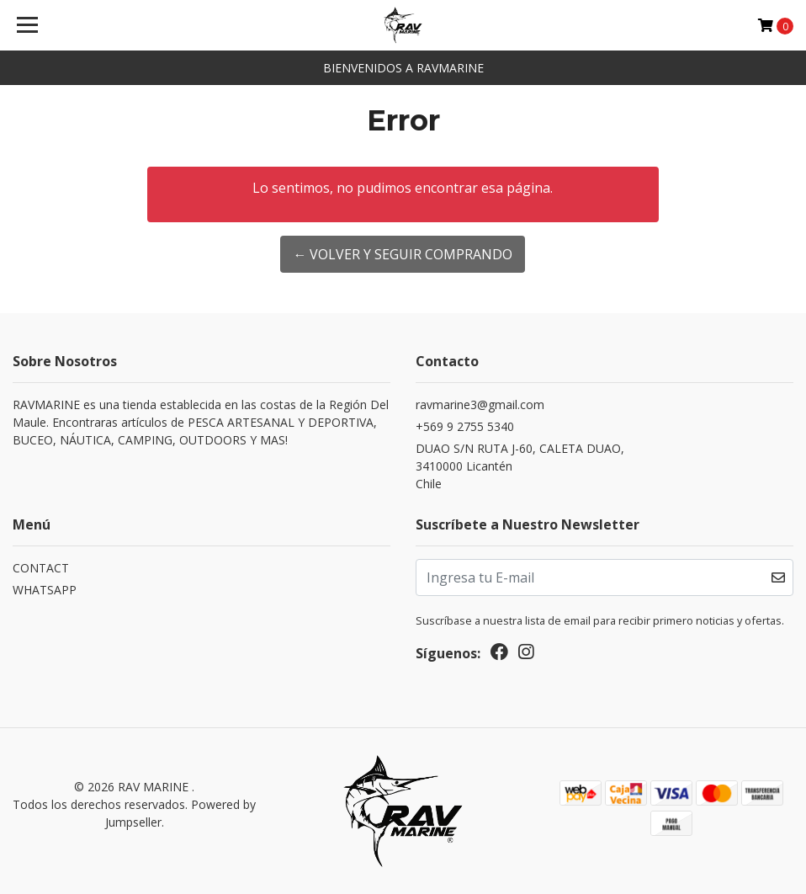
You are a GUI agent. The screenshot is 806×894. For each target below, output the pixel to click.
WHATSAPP (45, 590)
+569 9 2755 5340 (465, 426)
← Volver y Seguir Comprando (402, 254)
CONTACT (41, 568)
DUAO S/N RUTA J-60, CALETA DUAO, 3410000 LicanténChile (520, 466)
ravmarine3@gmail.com (480, 404)
